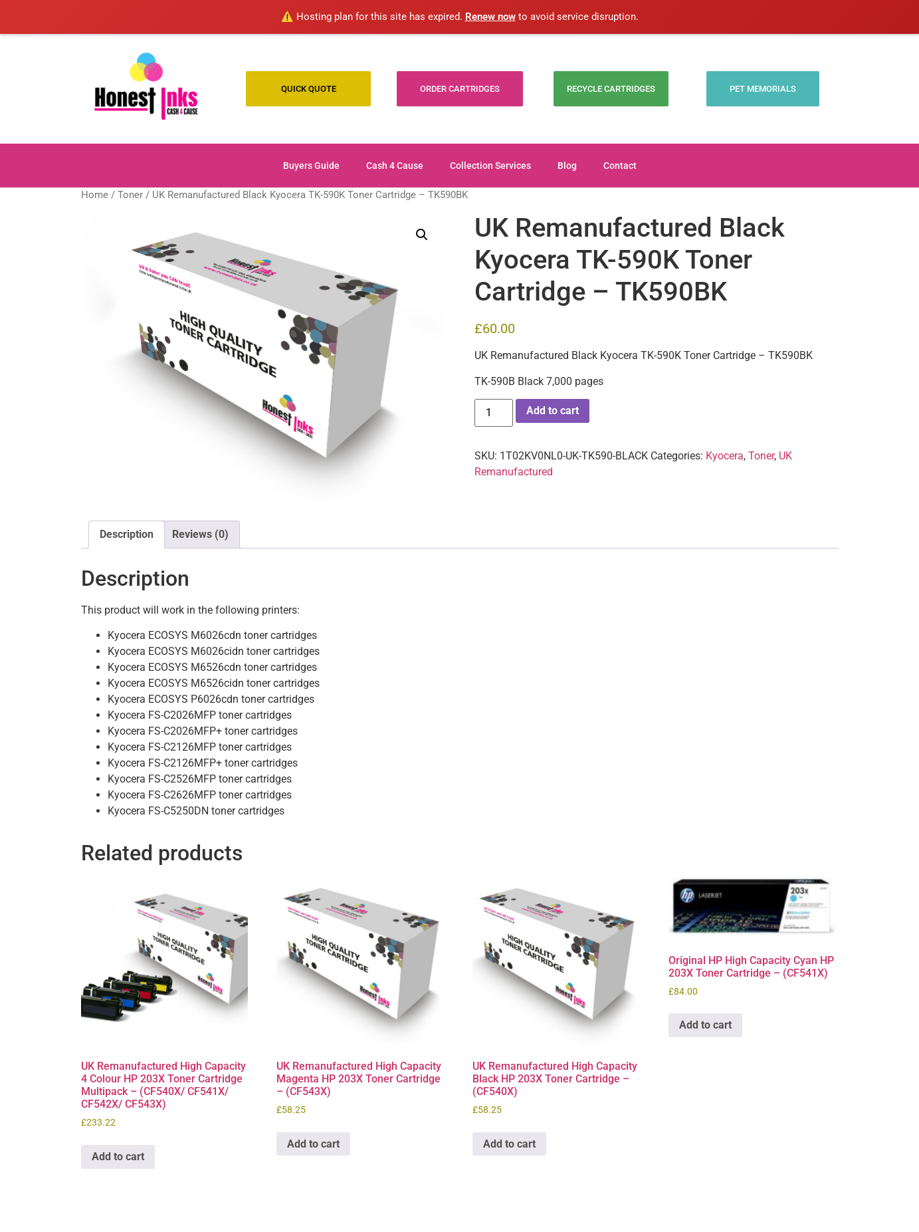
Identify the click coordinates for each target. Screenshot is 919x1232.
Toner (130, 195)
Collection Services (490, 165)
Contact (620, 165)
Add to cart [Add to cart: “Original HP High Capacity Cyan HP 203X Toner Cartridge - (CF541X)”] (705, 1025)
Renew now (490, 17)
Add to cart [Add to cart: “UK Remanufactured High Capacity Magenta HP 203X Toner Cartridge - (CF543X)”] (313, 1144)
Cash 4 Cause (394, 165)
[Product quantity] (493, 413)
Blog (567, 165)
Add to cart (552, 410)
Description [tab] (126, 534)
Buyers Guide (311, 165)
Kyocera (725, 455)
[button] (422, 235)
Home (94, 195)
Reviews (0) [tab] (200, 534)
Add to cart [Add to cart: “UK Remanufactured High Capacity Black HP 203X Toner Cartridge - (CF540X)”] (509, 1144)
